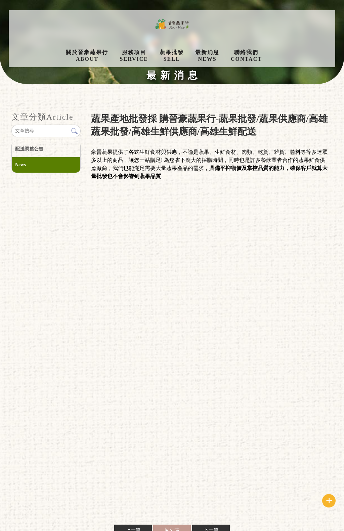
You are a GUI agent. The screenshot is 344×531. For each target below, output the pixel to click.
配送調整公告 (29, 148)
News (20, 164)
